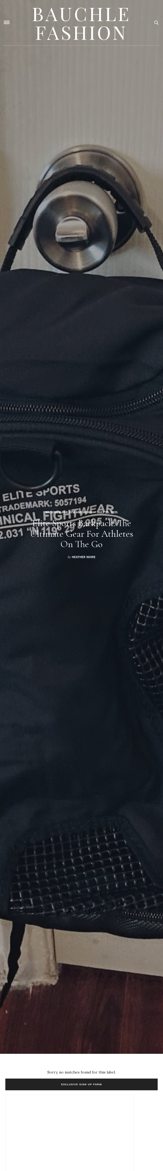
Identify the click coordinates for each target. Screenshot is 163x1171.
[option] (81, 527)
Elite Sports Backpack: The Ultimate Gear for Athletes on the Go (81, 533)
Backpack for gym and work (68, 512)
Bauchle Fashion (81, 22)
